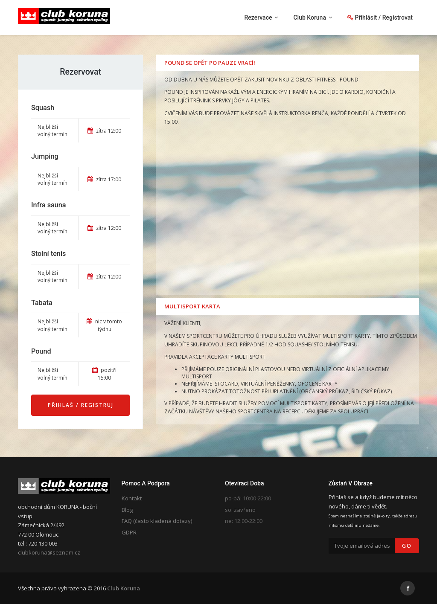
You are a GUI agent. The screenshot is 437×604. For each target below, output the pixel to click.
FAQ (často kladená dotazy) (157, 521)
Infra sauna (48, 205)
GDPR (129, 532)
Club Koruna (123, 588)
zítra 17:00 (104, 179)
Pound (41, 351)
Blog (127, 510)
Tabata (41, 303)
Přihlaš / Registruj (81, 405)
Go (407, 545)
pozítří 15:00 (104, 373)
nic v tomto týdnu (104, 325)
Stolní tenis (48, 254)
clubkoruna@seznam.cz (49, 552)
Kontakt (132, 498)
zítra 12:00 (104, 130)
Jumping (44, 156)
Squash (42, 108)
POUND (349, 79)
